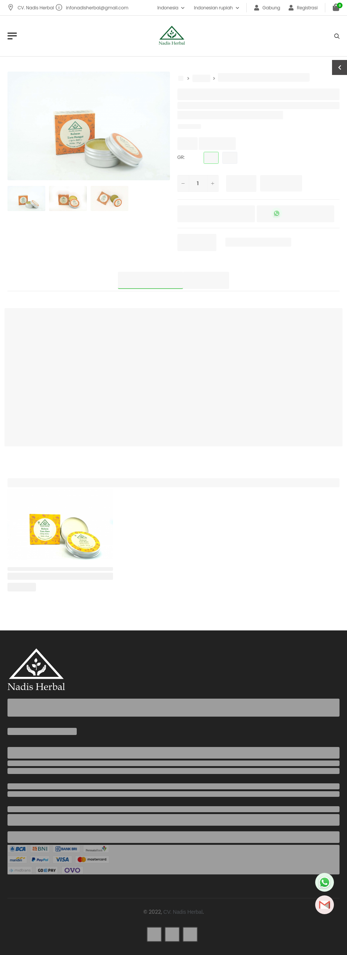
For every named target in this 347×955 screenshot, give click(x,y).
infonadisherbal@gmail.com (92, 7)
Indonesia (167, 7)
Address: (19, 809)
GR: (181, 157)
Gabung (267, 7)
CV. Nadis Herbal (31, 7)
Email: (15, 786)
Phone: (16, 763)
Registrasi (303, 7)
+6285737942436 (28, 771)
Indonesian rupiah (213, 7)
